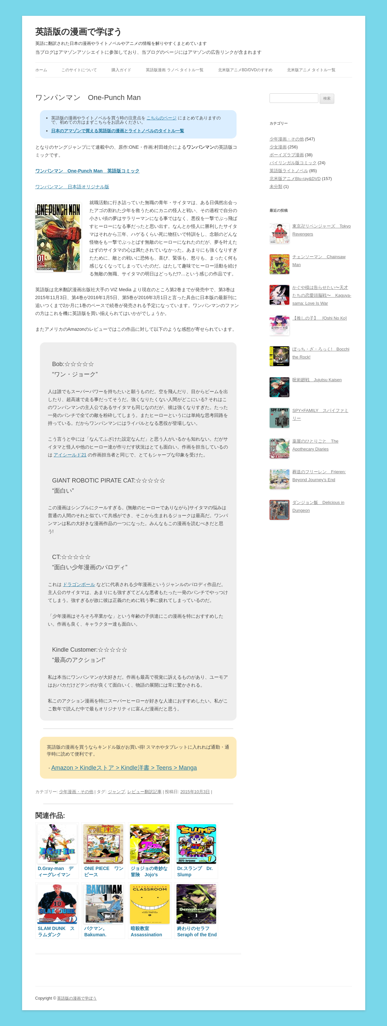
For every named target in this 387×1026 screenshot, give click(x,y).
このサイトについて (79, 70)
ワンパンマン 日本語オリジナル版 (72, 186)
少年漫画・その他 (76, 791)
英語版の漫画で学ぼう (78, 32)
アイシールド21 (69, 454)
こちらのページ (161, 117)
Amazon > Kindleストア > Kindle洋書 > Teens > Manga (124, 767)
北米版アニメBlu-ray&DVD (295, 178)
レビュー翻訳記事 (144, 791)
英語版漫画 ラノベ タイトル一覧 (175, 70)
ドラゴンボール (79, 584)
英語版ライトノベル (289, 170)
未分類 (276, 186)
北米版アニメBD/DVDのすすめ (245, 70)
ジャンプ (116, 791)
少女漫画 (278, 146)
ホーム (41, 70)
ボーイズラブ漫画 (287, 154)
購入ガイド (121, 70)
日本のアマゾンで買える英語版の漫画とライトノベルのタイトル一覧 (117, 130)
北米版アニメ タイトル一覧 (311, 70)
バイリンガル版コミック (293, 162)
